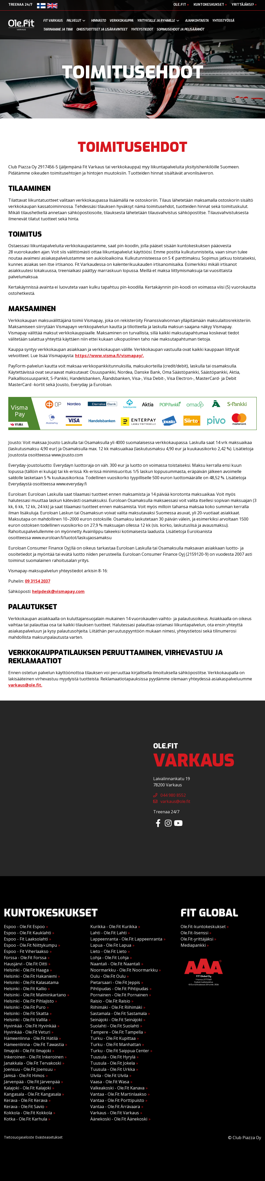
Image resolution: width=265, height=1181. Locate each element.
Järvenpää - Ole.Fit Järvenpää (32, 1082)
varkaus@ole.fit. (25, 685)
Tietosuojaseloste (19, 1137)
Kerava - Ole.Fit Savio (24, 1106)
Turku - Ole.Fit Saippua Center (119, 1051)
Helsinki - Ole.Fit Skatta (26, 1013)
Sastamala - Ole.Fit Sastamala (118, 1013)
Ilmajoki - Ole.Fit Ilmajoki (27, 1051)
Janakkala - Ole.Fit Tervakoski (32, 1063)
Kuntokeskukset (210, 4)
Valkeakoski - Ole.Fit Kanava (117, 1088)
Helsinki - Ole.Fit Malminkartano (35, 995)
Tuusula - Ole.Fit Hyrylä (112, 1057)
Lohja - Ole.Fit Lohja (109, 957)
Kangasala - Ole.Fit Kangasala (32, 1094)
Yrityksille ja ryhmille (156, 21)
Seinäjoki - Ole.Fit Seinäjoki (116, 1019)
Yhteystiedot (142, 29)
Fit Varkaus (53, 21)
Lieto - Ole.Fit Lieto (108, 951)
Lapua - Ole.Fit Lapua (110, 945)
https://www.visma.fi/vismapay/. (109, 355)
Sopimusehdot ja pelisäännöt (180, 29)
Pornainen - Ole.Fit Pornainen (119, 995)
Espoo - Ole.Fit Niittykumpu (30, 945)
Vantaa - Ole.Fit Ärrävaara (115, 1106)
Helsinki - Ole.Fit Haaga (26, 970)
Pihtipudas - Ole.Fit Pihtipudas (119, 988)
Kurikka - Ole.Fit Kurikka (113, 926)
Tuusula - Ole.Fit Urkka (112, 1069)
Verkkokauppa (121, 21)
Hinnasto (98, 21)
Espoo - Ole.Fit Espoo (24, 926)
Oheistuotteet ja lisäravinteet (101, 29)
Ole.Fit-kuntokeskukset (205, 926)
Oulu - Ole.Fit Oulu (108, 976)
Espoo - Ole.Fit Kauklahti (27, 933)
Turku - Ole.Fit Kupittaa (113, 1038)
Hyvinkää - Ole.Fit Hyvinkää (30, 1026)
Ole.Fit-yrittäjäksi (198, 939)
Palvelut (74, 21)
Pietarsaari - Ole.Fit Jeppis (115, 982)
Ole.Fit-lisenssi (196, 933)
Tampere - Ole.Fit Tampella (116, 1032)
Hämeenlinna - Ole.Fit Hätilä (31, 1038)
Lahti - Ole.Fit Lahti (108, 933)
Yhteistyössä (223, 21)
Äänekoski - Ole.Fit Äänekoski (118, 1119)
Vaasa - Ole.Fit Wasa (109, 1082)
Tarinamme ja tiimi (57, 29)
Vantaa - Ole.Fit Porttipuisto (117, 1100)
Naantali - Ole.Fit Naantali (115, 964)
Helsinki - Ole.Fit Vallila (25, 1019)
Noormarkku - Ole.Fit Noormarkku (124, 970)
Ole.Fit (181, 4)
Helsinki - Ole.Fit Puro (25, 1007)
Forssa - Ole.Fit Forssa (25, 957)
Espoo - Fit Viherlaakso (26, 951)
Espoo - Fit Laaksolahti (26, 939)
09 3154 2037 (37, 581)
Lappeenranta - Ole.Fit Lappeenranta (126, 939)
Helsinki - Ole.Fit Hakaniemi (30, 976)
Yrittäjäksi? (244, 4)
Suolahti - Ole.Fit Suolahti (114, 1026)
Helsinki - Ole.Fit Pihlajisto (29, 1001)
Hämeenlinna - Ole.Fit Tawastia (34, 1044)
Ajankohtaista (197, 21)
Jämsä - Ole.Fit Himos (24, 1075)
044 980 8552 (169, 795)
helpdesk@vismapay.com (58, 591)
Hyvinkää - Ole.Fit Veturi (27, 1032)
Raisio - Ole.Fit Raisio (110, 1001)
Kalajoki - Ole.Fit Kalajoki (27, 1088)
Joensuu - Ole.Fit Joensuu (28, 1069)
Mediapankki (195, 945)
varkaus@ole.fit (171, 801)
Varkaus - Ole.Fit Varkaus (114, 1113)
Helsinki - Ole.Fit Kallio (25, 988)
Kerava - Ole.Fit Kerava (25, 1100)
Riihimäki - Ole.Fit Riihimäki (116, 1007)
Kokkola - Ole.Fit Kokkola (28, 1113)
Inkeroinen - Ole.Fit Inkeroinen (33, 1057)
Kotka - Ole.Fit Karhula (25, 1119)
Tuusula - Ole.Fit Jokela (112, 1063)
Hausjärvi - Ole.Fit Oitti (25, 964)
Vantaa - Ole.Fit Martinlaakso (118, 1094)
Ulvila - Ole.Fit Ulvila (109, 1075)
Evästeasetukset (49, 1137)
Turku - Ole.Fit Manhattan (115, 1044)
